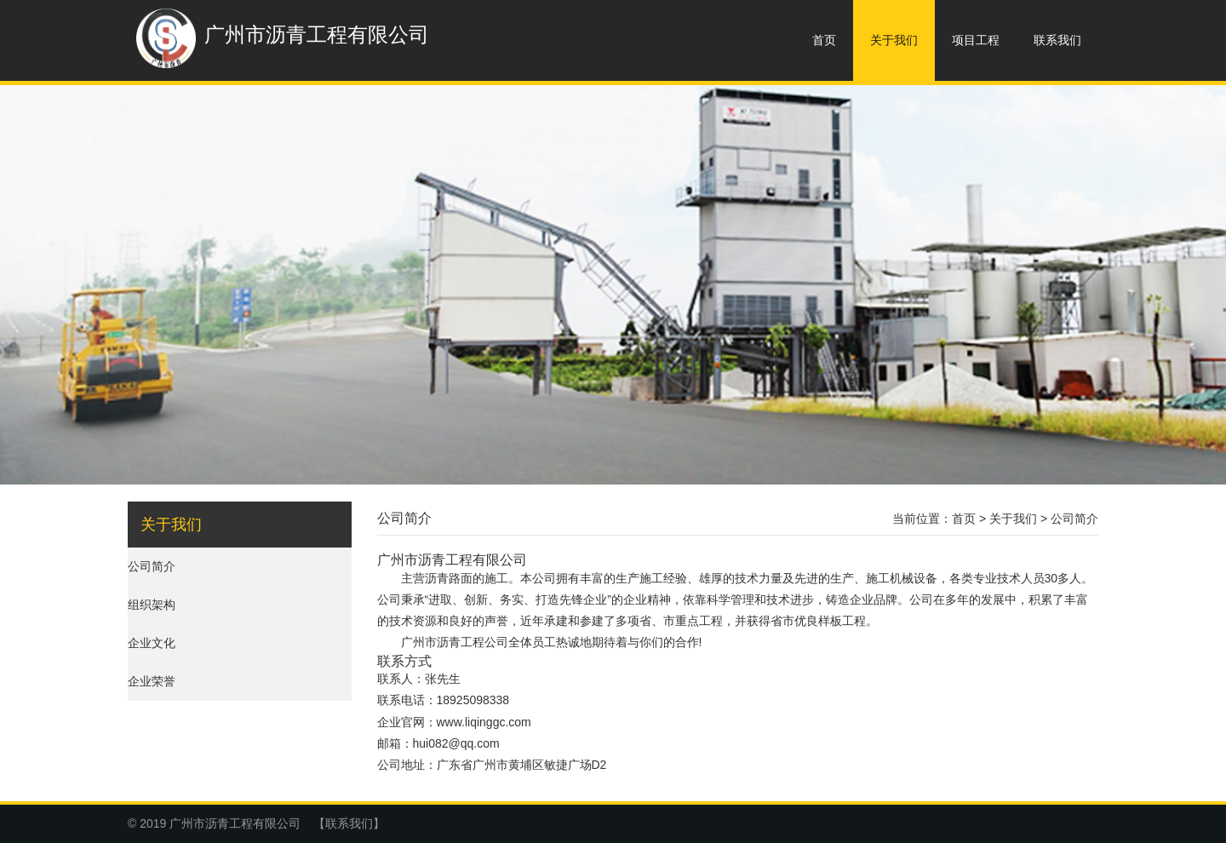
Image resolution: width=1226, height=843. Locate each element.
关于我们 (894, 40)
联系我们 (1057, 40)
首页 (824, 40)
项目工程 (976, 40)
